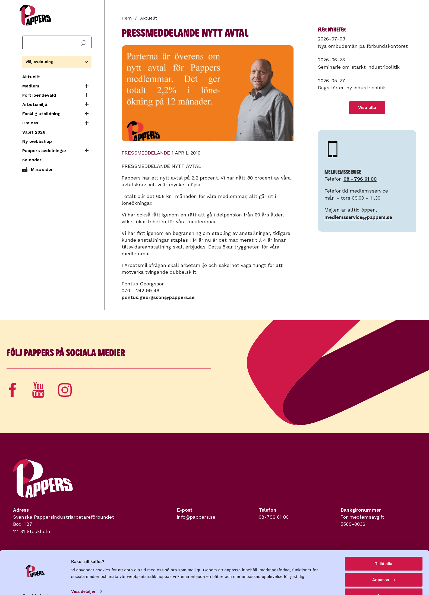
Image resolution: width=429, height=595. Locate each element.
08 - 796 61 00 (360, 179)
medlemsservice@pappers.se (358, 217)
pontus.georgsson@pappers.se (158, 297)
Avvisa (383, 581)
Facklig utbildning (41, 113)
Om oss (30, 122)
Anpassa (384, 565)
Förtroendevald (39, 95)
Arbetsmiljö (34, 104)
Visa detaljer (83, 577)
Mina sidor (42, 169)
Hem (127, 18)
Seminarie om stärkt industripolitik (359, 67)
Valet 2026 (33, 132)
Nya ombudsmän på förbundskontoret (363, 46)
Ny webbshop (37, 141)
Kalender (32, 159)
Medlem (30, 86)
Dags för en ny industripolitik (352, 87)
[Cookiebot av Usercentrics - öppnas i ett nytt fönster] (35, 584)
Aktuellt (31, 76)
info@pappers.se (196, 517)
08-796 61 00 (274, 517)
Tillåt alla (383, 549)
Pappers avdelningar (44, 150)
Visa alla (367, 107)
